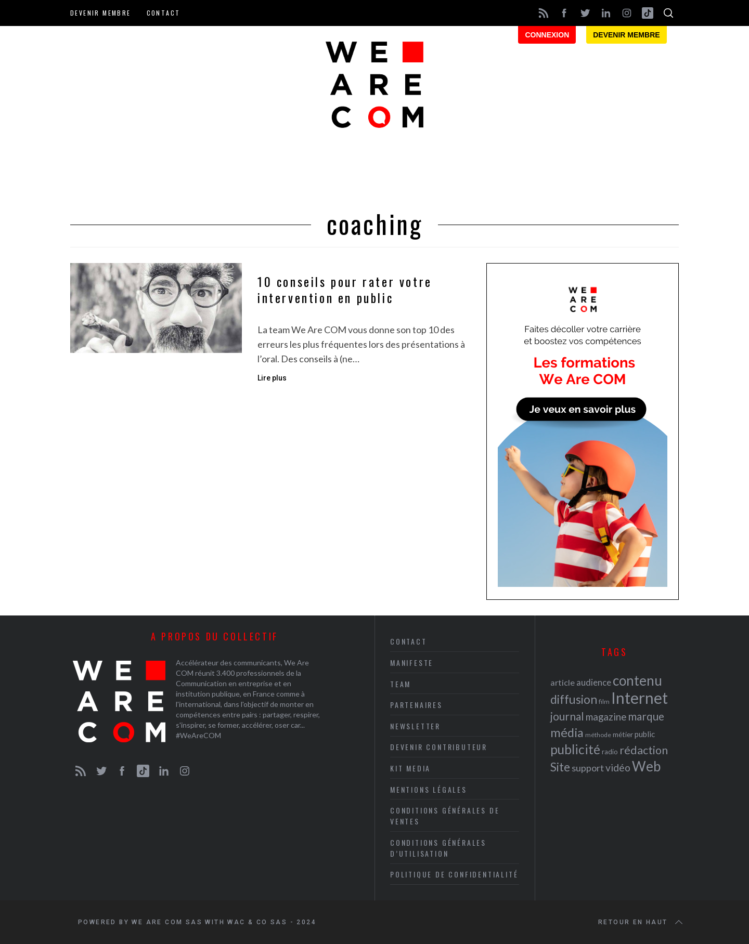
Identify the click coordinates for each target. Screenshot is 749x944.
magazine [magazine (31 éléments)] (606, 717)
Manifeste (411, 662)
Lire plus (272, 378)
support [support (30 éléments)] (588, 767)
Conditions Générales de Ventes (444, 816)
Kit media (410, 768)
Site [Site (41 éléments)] (560, 767)
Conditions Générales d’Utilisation (438, 848)
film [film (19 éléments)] (604, 701)
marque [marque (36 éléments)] (646, 716)
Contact (163, 12)
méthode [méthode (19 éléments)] (598, 735)
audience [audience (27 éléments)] (593, 682)
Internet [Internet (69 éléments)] (639, 697)
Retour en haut (641, 922)
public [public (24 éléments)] (645, 734)
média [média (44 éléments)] (567, 732)
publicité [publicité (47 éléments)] (575, 749)
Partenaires (416, 704)
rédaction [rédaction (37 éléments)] (643, 750)
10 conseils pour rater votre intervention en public (344, 289)
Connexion (547, 35)
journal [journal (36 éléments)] (567, 716)
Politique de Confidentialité (454, 874)
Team (400, 683)
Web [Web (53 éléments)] (646, 766)
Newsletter (415, 725)
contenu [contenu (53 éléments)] (637, 680)
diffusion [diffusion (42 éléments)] (573, 699)
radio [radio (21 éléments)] (610, 752)
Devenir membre (100, 12)
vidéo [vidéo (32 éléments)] (617, 767)
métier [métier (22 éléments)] (623, 734)
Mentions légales (428, 789)
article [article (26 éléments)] (562, 682)
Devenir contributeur (438, 746)
